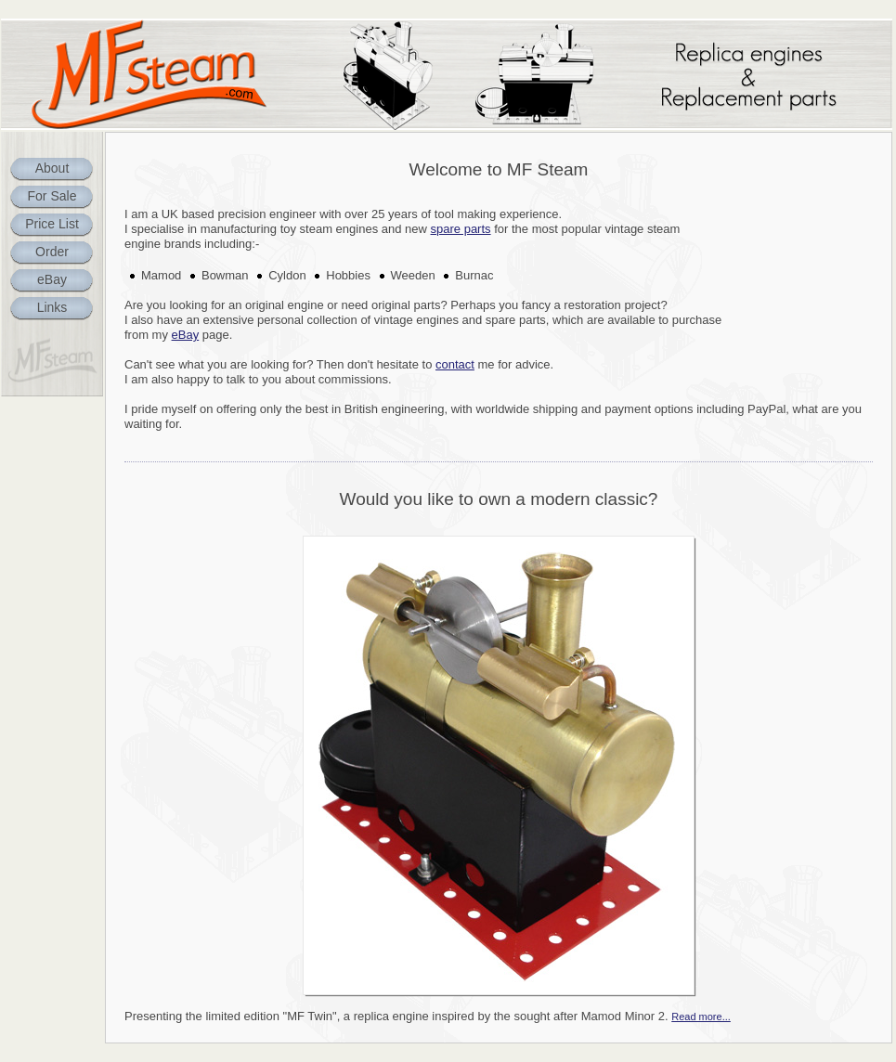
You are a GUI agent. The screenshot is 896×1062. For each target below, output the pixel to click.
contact (454, 364)
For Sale (52, 195)
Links (52, 307)
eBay (52, 279)
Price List (52, 223)
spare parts (461, 229)
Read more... (701, 1016)
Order (52, 251)
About (52, 168)
